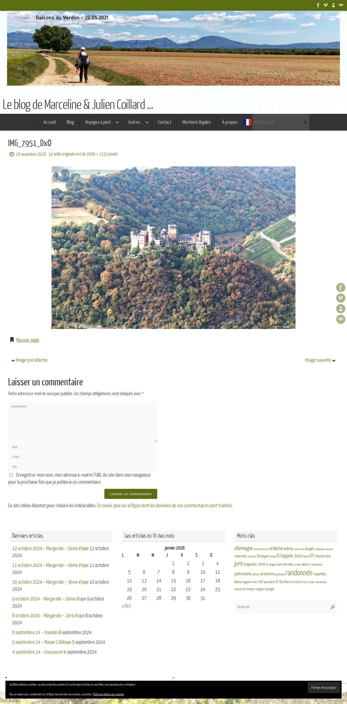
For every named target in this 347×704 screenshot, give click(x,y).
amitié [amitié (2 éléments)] (257, 548)
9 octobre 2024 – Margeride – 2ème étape (49, 598)
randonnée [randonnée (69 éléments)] (299, 573)
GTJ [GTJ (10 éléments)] (312, 555)
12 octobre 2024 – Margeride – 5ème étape (50, 548)
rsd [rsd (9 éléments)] (260, 581)
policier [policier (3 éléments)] (256, 574)
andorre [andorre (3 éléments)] (265, 549)
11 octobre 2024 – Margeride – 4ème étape (50, 565)
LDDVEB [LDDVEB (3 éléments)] (261, 564)
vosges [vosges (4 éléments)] (259, 589)
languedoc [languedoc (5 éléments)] (250, 564)
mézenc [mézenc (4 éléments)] (305, 564)
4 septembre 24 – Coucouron (37, 651)
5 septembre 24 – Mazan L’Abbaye (41, 642)
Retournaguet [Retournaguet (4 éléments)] (242, 582)
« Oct (126, 605)
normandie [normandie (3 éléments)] (316, 564)
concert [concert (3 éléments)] (252, 556)
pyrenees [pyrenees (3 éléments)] (280, 574)
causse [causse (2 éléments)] (329, 548)
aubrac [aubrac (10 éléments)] (288, 548)
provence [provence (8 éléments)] (267, 573)
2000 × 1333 (97, 154)
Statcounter (10, 700)
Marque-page (27, 340)
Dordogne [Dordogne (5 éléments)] (263, 556)
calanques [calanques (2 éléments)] (320, 548)
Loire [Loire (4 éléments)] (279, 564)
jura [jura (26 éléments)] (238, 563)
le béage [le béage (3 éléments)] (270, 564)
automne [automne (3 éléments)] (299, 549)
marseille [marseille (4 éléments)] (287, 564)
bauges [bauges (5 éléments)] (310, 549)
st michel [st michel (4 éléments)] (296, 582)
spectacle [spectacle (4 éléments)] (269, 582)
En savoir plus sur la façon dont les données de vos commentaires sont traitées (164, 505)
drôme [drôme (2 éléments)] (273, 556)
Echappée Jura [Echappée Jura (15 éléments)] (289, 555)
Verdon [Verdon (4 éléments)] (250, 589)
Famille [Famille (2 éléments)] (305, 556)
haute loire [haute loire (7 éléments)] (323, 556)
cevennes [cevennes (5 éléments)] (240, 556)
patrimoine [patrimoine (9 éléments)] (242, 573)
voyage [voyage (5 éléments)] (269, 589)
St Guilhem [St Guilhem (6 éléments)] (283, 582)
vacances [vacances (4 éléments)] (320, 582)
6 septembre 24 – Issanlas (35, 632)
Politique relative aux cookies (108, 694)
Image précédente (29, 360)
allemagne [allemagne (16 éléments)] (243, 548)
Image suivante (320, 360)
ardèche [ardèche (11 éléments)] (275, 548)
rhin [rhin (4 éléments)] (254, 582)
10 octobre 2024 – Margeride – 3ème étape (50, 581)
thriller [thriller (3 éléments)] (310, 582)
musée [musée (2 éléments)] (297, 564)
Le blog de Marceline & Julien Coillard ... (78, 105)
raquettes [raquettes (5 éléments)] (319, 574)
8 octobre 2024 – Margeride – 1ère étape (48, 615)
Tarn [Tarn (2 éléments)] (305, 582)
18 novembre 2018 (31, 154)
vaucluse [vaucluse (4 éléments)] (239, 589)
